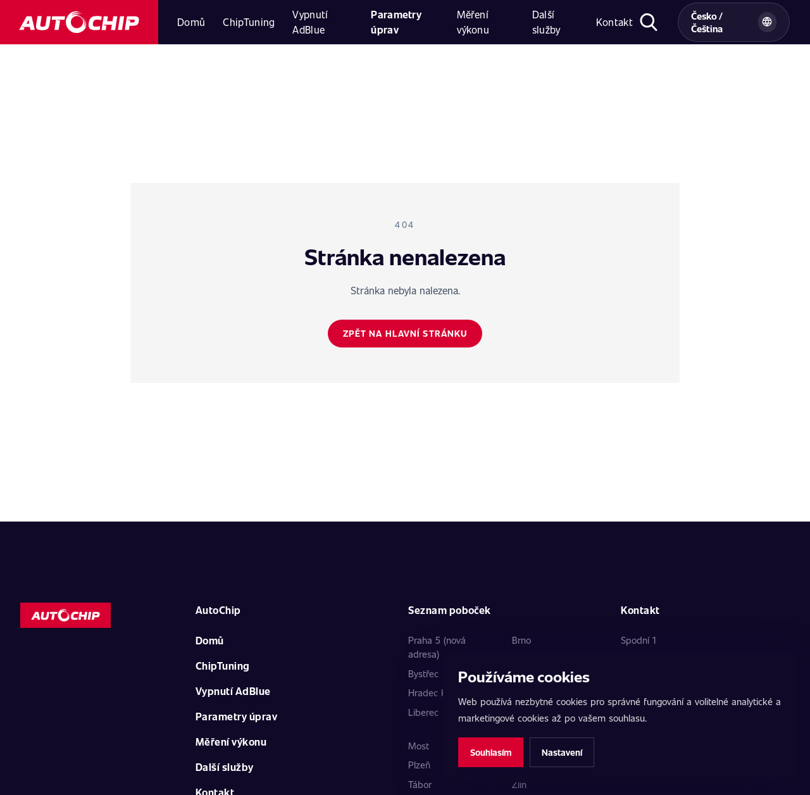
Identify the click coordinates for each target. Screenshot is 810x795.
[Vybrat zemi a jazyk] (734, 22)
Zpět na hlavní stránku (405, 333)
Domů (191, 21)
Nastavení (562, 752)
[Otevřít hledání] (649, 22)
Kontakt (614, 21)
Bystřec (423, 673)
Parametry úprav (396, 22)
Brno (521, 640)
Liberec (423, 712)
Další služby (546, 22)
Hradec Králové (439, 692)
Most (418, 745)
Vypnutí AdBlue (310, 22)
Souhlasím (490, 752)
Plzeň (419, 764)
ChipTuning (249, 21)
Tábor (420, 784)
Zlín (519, 784)
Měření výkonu (473, 22)
